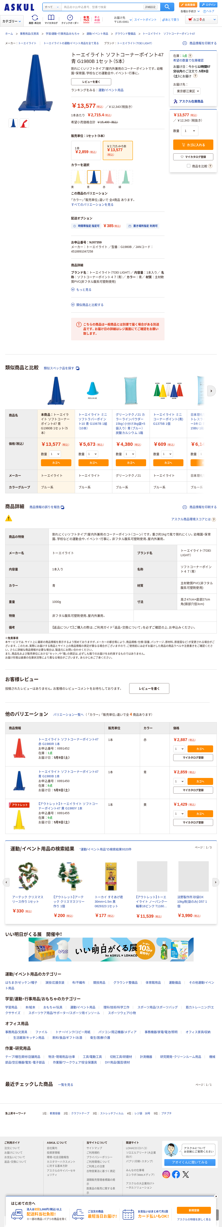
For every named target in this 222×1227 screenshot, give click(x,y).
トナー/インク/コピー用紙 (73, 1032)
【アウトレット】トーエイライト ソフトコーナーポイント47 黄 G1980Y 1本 (68, 806)
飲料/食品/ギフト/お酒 (67, 1037)
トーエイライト (27, 43)
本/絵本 (30, 1007)
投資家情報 (55, 1152)
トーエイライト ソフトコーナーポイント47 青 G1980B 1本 (68, 774)
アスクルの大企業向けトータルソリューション (140, 1185)
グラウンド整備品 (125, 33)
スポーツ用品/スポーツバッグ (157, 1007)
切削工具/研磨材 (121, 1056)
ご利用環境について (100, 1161)
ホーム (9, 33)
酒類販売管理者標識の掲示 (101, 1182)
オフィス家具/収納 (198, 1032)
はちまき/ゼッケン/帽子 (21, 982)
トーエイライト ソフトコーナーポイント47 (169, 33)
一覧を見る (65, 1084)
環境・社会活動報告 (59, 1157)
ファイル (41, 1032)
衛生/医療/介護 (100, 1037)
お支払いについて (16, 1157)
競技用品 (99, 982)
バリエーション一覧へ (68, 714)
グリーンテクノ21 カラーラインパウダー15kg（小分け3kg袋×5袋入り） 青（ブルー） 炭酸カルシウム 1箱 (130, 424)
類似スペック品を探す (61, 368)
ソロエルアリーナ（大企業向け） (141, 1154)
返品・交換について (17, 1161)
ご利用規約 (95, 1152)
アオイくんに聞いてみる (190, 1162)
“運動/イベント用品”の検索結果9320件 (106, 849)
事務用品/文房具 (29, 33)
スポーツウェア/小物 (122, 1013)
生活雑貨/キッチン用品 (28, 1037)
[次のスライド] (215, 882)
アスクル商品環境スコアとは (193, 519)
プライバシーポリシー (101, 1157)
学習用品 (11, 1007)
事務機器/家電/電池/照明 (161, 1032)
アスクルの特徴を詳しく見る (194, 1219)
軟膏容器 (55, 1113)
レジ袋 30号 (142, 1113)
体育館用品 (153, 982)
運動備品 (175, 982)
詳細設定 (150, 7)
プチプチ (166, 1113)
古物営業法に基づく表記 (101, 1173)
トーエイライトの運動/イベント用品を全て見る (71, 43)
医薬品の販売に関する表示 (101, 1190)
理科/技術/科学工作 (116, 1007)
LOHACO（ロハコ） (138, 1148)
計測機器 (146, 1056)
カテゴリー (11, 21)
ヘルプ (210, 11)
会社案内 (54, 1148)
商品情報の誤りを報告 (46, 507)
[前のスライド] (6, 882)
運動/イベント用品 (97, 33)
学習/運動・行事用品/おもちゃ (63, 33)
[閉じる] (216, 1196)
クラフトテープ (80, 1113)
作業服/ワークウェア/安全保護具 (75, 1062)
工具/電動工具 (92, 1056)
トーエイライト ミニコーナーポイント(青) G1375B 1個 (168, 419)
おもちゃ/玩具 (52, 1007)
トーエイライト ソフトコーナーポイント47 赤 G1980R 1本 (68, 742)
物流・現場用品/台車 (61, 1056)
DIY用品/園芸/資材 (117, 1062)
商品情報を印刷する (200, 43)
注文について (13, 1148)
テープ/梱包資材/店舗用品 (22, 1056)
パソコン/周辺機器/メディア (117, 1032)
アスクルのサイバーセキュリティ (61, 1172)
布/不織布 (78, 982)
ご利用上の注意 (97, 1166)
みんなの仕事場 (137, 1170)
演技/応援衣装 (54, 982)
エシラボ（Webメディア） (140, 1176)
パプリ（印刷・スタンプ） (139, 1163)
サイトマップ (94, 1148)
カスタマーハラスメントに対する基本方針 (61, 1164)
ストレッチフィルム (112, 1113)
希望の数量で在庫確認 (188, 60)
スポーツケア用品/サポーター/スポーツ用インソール (64, 1013)
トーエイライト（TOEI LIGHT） (134, 43)
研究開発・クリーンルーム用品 (180, 1056)
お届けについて (15, 1152)
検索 (167, 7)
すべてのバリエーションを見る (92, 204)
